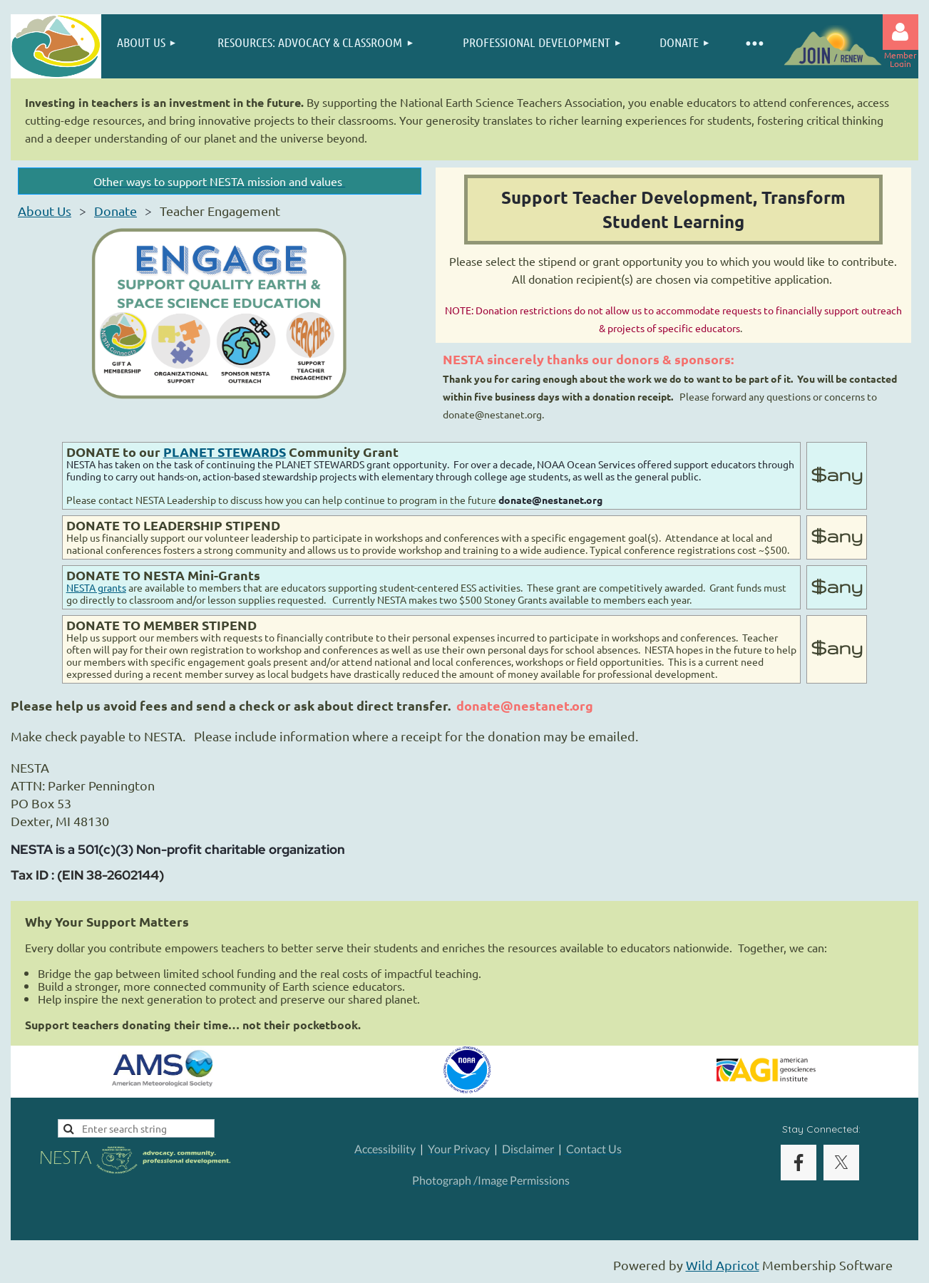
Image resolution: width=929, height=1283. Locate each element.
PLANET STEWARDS (224, 451)
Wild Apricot (722, 1264)
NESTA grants (96, 587)
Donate (115, 210)
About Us (44, 210)
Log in (900, 32)
